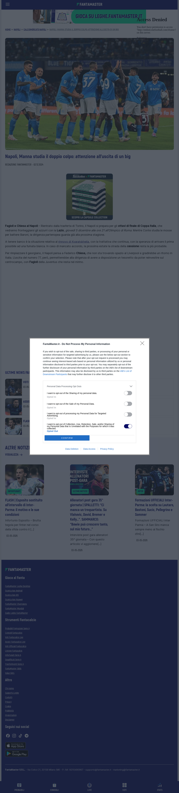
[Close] (143, 344)
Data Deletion (71, 449)
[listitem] (89, 386)
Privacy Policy (107, 449)
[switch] (128, 393)
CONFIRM (67, 438)
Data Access (89, 449)
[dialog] (89, 396)
